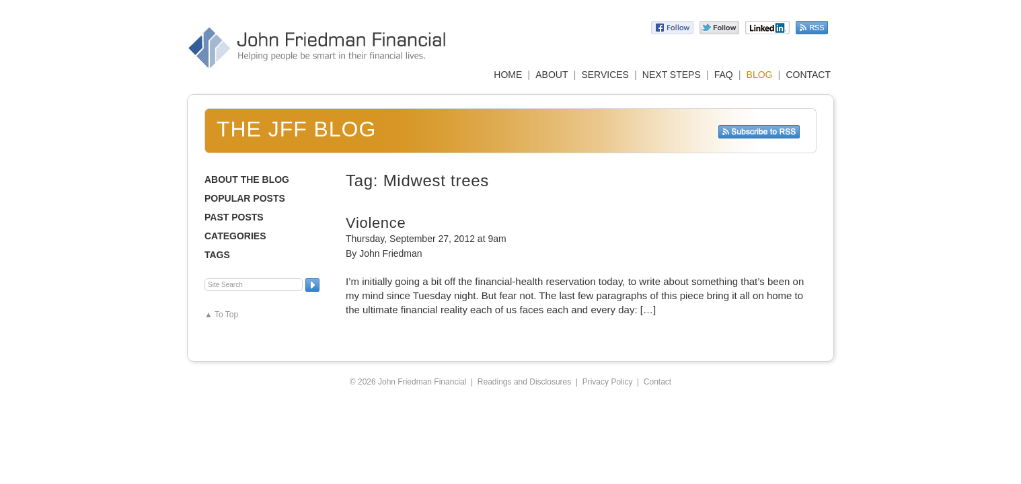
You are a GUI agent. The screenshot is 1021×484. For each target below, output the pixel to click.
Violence (376, 222)
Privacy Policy (607, 382)
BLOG (760, 74)
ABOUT (551, 74)
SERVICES (605, 74)
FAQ (723, 74)
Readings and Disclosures (524, 382)
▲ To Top (221, 314)
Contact (657, 382)
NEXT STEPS (671, 74)
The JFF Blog (296, 129)
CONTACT (808, 74)
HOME (508, 74)
